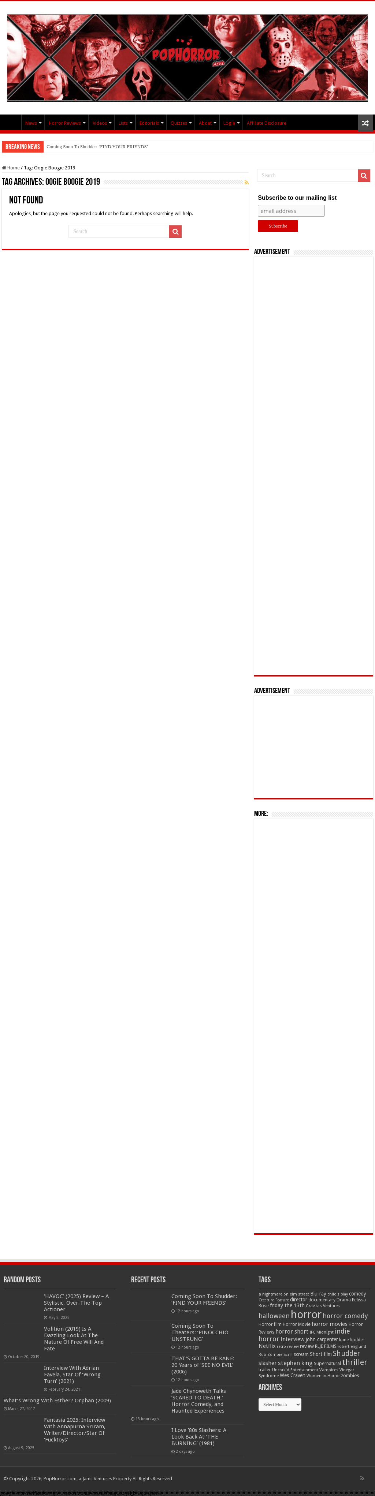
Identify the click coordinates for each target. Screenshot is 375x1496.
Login (229, 123)
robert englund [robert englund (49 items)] (352, 1346)
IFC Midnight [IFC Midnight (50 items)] (321, 1332)
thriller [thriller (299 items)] (354, 1362)
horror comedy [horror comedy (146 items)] (345, 1316)
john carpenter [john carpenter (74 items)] (322, 1339)
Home (11, 167)
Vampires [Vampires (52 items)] (328, 1369)
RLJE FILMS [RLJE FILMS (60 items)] (326, 1346)
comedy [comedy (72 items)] (357, 1294)
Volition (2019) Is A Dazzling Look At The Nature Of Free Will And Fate (74, 1339)
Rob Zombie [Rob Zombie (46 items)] (270, 1354)
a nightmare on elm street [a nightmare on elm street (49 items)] (284, 1294)
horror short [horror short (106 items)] (291, 1331)
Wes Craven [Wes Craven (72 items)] (292, 1375)
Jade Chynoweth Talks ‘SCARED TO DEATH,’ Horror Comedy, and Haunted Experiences (198, 1401)
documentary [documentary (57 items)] (321, 1299)
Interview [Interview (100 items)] (293, 1339)
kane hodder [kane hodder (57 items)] (351, 1339)
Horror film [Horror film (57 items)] (270, 1324)
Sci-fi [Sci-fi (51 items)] (288, 1354)
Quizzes (179, 123)
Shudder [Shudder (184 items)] (346, 1353)
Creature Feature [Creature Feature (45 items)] (274, 1300)
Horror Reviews (65, 123)
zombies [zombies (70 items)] (350, 1375)
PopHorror (11, 122)
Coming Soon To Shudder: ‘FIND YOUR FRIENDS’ (97, 146)
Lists (123, 123)
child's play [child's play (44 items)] (337, 1294)
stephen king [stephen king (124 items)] (295, 1362)
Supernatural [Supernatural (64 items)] (327, 1363)
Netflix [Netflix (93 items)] (267, 1346)
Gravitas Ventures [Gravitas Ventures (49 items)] (323, 1305)
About (205, 123)
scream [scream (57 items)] (301, 1354)
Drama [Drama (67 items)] (344, 1299)
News (31, 123)
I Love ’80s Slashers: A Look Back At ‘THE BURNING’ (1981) (198, 1437)
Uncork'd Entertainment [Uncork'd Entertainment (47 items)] (295, 1370)
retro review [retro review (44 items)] (288, 1346)
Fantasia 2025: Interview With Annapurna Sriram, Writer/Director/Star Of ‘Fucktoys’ (74, 1430)
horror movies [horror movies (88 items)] (330, 1324)
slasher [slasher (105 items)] (268, 1363)
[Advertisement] (314, 466)
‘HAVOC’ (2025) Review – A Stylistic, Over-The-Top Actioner (76, 1303)
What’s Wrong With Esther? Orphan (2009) (57, 1400)
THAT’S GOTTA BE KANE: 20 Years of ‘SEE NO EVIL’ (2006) (202, 1365)
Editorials (149, 123)
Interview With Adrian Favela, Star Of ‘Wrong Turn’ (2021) (72, 1374)
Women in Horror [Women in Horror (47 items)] (323, 1375)
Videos (100, 123)
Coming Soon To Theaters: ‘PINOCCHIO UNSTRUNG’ (200, 1332)
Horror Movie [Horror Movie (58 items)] (297, 1324)
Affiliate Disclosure (266, 123)
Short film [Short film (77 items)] (321, 1354)
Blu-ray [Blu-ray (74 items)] (318, 1294)
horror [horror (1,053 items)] (306, 1314)
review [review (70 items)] (307, 1346)
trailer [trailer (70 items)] (265, 1369)
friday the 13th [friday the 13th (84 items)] (287, 1305)
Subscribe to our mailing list (297, 198)
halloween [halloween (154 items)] (274, 1316)
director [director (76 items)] (298, 1299)
